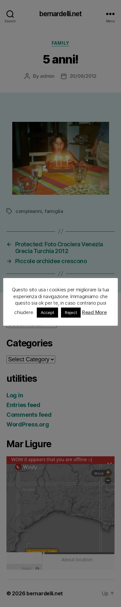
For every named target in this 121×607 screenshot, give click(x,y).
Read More (94, 312)
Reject (71, 312)
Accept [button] (47, 312)
